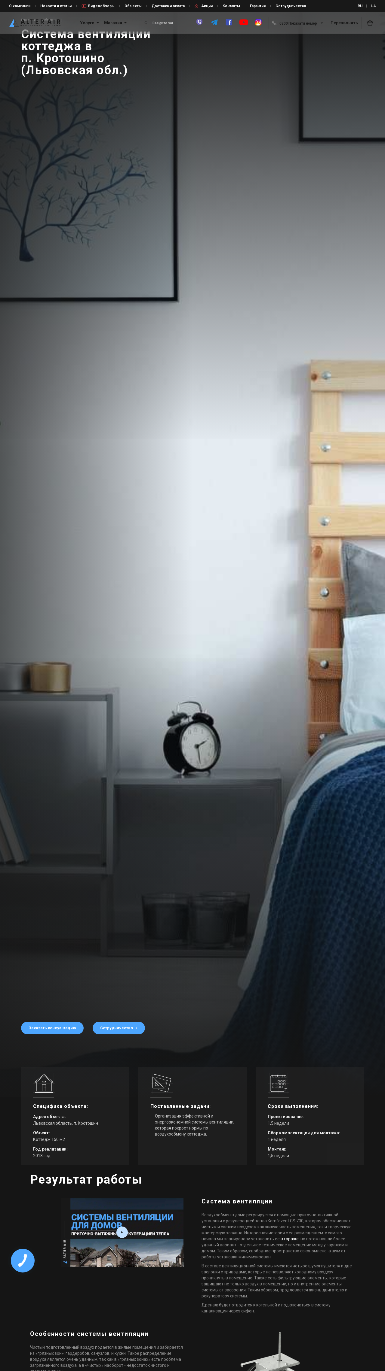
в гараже (290, 1238)
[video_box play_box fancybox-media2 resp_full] (122, 1232)
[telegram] (214, 25)
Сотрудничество (291, 6)
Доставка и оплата (168, 6)
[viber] (199, 25)
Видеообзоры (101, 6)
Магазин (113, 22)
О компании (19, 6)
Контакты (231, 6)
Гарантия (258, 6)
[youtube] (243, 25)
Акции (207, 6)
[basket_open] (371, 22)
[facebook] (229, 25)
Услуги (87, 22)
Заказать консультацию (52, 1028)
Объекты (133, 6)
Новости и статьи (56, 6)
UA (373, 6)
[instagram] (258, 25)
